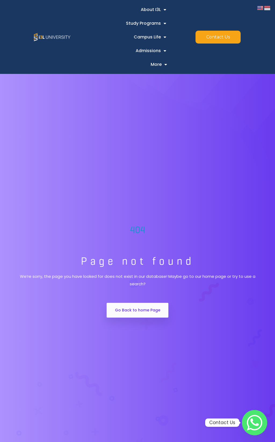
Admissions (151, 51)
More (159, 64)
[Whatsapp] (254, 422)
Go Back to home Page (137, 310)
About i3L (153, 10)
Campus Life (150, 37)
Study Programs (146, 23)
